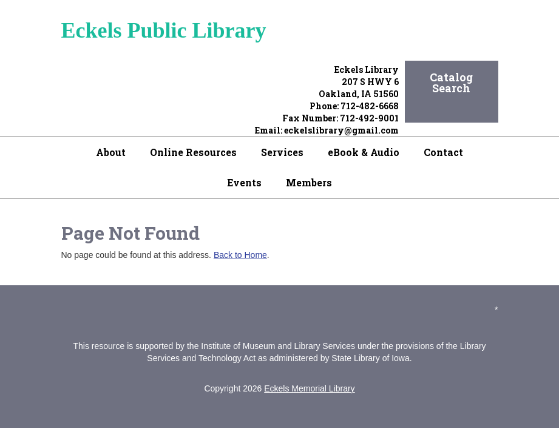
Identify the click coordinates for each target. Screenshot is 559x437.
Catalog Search (451, 82)
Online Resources (193, 152)
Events (244, 182)
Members (309, 182)
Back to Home (240, 255)
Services (282, 152)
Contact (443, 152)
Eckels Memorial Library (309, 388)
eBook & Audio (363, 152)
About (111, 152)
